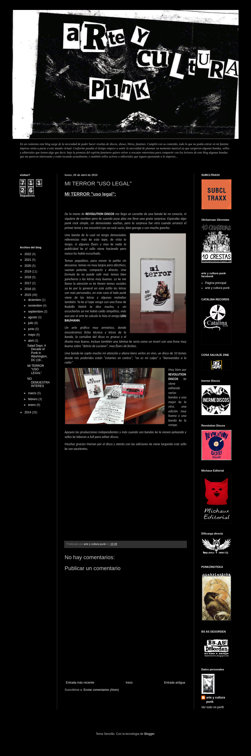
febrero (33, 399)
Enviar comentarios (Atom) (101, 690)
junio (31, 329)
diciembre (35, 300)
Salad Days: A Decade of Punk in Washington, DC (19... (37, 353)
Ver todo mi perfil (212, 707)
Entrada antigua (174, 682)
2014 (28, 412)
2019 (28, 271)
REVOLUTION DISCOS (99, 214)
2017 (28, 283)
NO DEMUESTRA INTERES (38, 382)
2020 (28, 266)
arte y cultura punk (217, 288)
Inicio (129, 682)
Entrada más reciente (80, 682)
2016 (28, 289)
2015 (28, 295)
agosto (33, 317)
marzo (32, 393)
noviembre (35, 305)
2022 (28, 254)
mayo (32, 334)
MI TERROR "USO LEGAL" (35, 369)
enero (32, 405)
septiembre (36, 311)
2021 (28, 260)
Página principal (215, 283)
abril (31, 340)
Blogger (149, 734)
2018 (28, 277)
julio (31, 323)
